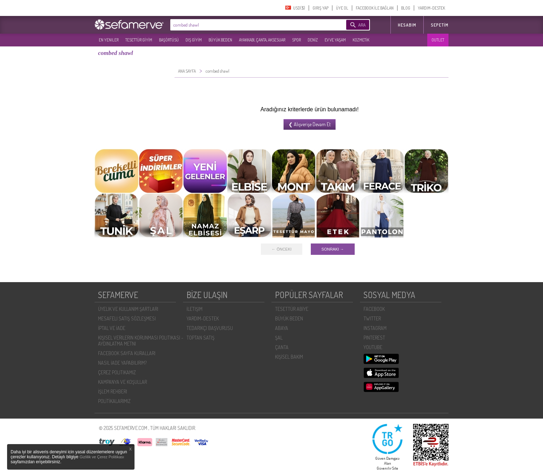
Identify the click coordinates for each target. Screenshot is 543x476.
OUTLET (437, 40)
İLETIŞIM (194, 309)
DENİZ (313, 40)
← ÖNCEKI (281, 249)
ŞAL (278, 338)
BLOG (405, 8)
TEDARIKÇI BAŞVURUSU (210, 328)
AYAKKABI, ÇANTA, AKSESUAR (262, 40)
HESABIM (407, 25)
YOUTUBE (373, 347)
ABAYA (281, 328)
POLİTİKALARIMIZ (114, 401)
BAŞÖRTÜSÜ (169, 40)
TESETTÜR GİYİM (138, 40)
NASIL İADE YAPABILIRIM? (122, 363)
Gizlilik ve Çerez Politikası (102, 457)
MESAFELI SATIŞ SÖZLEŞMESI (127, 318)
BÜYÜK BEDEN (220, 40)
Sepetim (439, 25)
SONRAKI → (332, 249)
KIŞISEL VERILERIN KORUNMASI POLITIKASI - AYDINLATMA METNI (140, 341)
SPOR (296, 40)
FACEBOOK (374, 309)
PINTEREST (374, 338)
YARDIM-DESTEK (431, 8)
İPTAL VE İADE (111, 328)
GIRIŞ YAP (320, 8)
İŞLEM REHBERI (112, 391)
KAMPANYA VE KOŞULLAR (122, 382)
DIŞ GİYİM (193, 40)
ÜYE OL (342, 8)
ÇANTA (281, 347)
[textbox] (247, 24)
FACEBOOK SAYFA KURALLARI (126, 353)
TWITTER (372, 318)
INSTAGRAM (375, 328)
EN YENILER (109, 40)
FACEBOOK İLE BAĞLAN (375, 8)
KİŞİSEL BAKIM (289, 357)
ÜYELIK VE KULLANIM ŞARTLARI (128, 309)
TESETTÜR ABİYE (291, 309)
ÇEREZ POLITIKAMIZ (117, 372)
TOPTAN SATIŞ (201, 338)
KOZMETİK (361, 40)
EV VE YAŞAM (335, 40)
